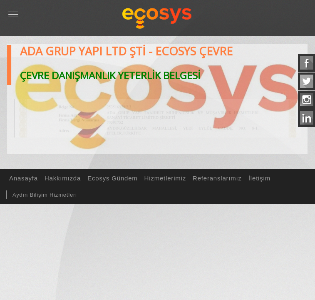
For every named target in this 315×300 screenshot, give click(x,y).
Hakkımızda (61, 178)
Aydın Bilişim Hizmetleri (44, 195)
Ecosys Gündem (111, 178)
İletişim (258, 178)
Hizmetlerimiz (164, 178)
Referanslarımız (216, 178)
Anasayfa (22, 178)
